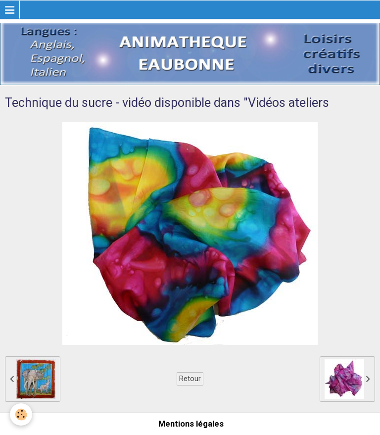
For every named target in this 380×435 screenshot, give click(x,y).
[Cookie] (21, 414)
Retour (190, 379)
